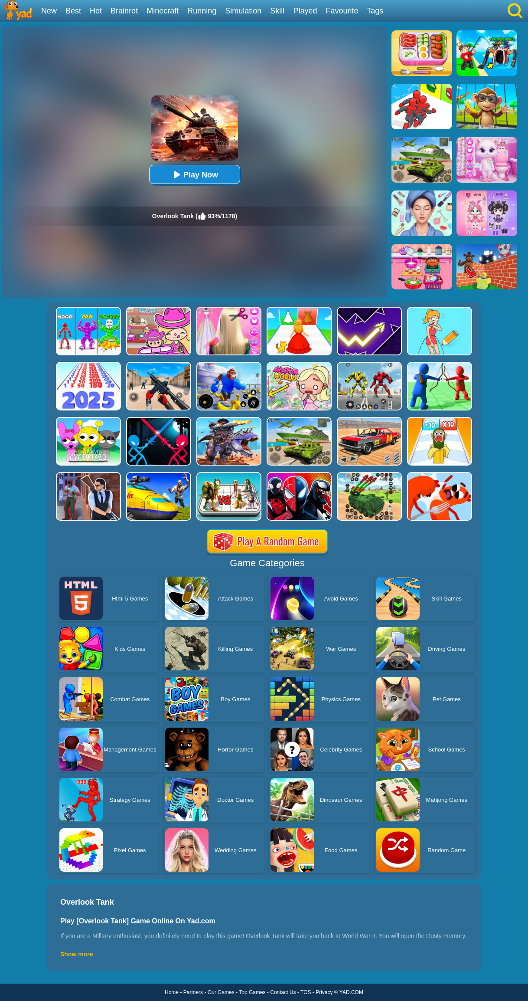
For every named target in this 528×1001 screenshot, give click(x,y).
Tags (375, 11)
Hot (96, 11)
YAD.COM (351, 992)
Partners (193, 992)
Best (73, 11)
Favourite (342, 11)
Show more (76, 954)
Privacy (324, 992)
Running (201, 11)
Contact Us (283, 992)
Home (172, 992)
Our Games (221, 992)
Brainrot (124, 11)
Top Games (252, 992)
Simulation (243, 11)
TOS (305, 992)
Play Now (194, 174)
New (49, 11)
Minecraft (163, 11)
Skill (277, 11)
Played (305, 11)
